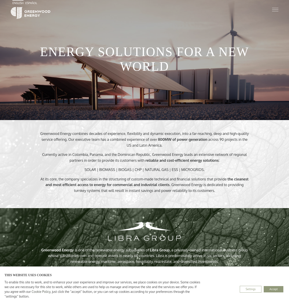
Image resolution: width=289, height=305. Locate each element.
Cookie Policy (41, 292)
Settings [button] (251, 289)
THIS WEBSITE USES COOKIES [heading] (28, 275)
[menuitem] (18, 3)
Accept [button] (273, 289)
